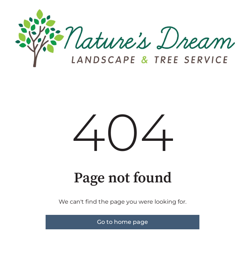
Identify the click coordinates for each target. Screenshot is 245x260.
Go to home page (122, 221)
